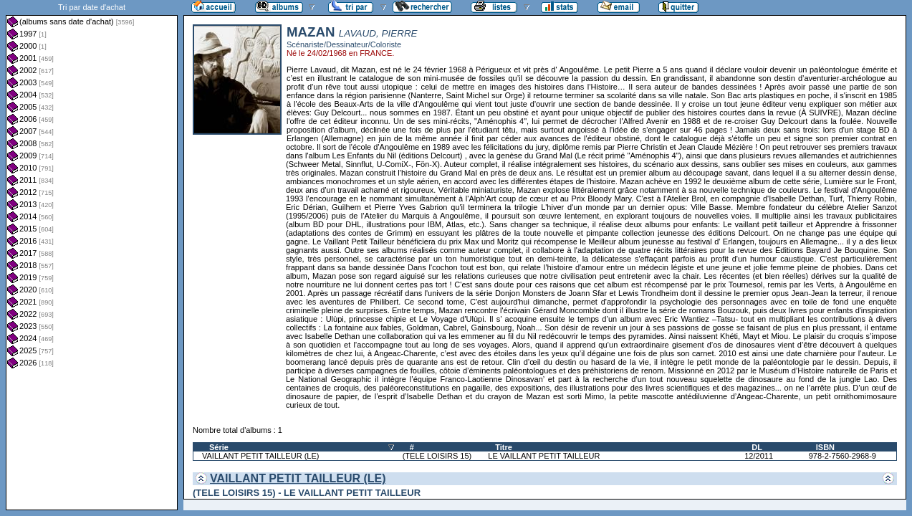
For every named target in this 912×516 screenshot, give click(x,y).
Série (219, 447)
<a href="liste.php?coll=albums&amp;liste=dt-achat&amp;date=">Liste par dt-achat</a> (92, 255)
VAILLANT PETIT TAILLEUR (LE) (260, 456)
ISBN (825, 447)
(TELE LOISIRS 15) (437, 456)
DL (757, 447)
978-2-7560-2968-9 (842, 456)
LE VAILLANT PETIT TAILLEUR (544, 456)
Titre (503, 447)
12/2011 (758, 456)
